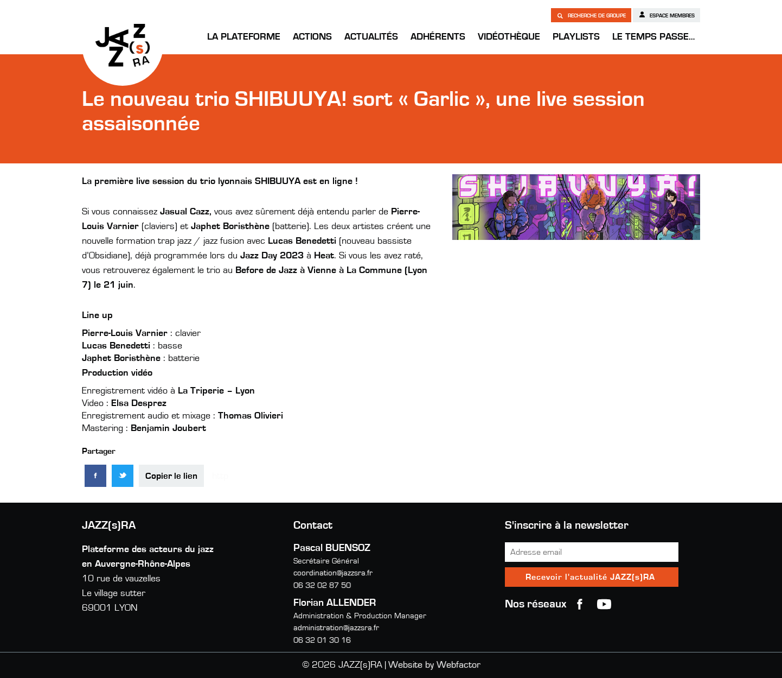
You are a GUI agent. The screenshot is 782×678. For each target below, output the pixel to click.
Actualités (371, 37)
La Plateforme (243, 37)
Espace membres (666, 14)
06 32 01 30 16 (322, 640)
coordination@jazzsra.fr (333, 573)
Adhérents (438, 37)
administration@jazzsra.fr (336, 628)
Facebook (580, 604)
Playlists (576, 37)
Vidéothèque (509, 37)
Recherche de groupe (591, 15)
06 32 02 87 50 (322, 585)
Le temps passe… (653, 37)
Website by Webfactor (434, 665)
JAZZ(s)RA (122, 45)
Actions (312, 37)
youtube (604, 604)
